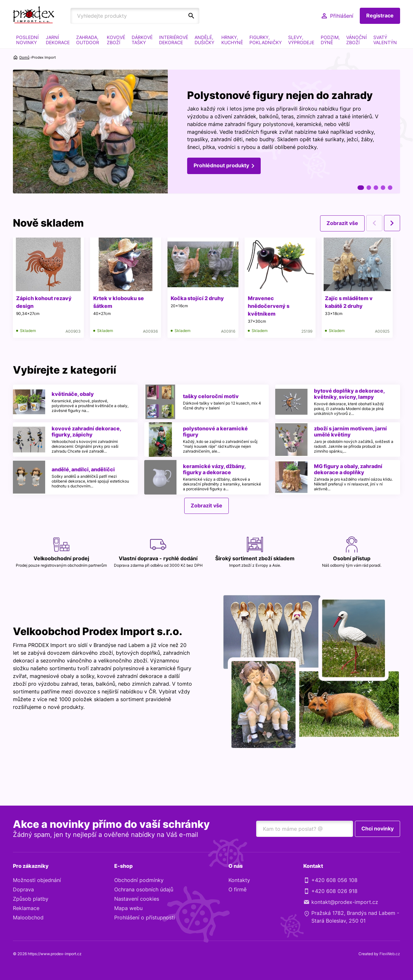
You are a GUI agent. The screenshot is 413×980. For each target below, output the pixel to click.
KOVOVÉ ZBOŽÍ (116, 39)
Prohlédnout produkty (221, 166)
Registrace (380, 16)
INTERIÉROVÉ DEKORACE (173, 39)
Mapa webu (128, 908)
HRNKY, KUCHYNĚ (232, 39)
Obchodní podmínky (139, 880)
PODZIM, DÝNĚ (330, 39)
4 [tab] (383, 187)
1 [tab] (361, 187)
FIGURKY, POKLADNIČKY (265, 39)
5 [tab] (390, 187)
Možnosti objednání (37, 880)
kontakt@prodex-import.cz (344, 902)
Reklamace (26, 908)
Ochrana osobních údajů (143, 890)
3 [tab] (376, 187)
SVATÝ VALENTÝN (385, 39)
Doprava (23, 890)
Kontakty (239, 880)
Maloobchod (28, 918)
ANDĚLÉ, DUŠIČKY (204, 39)
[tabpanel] (206, 132)
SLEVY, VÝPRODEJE (301, 39)
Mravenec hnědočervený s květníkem (269, 306)
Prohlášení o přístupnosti (144, 918)
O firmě (237, 890)
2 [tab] (369, 187)
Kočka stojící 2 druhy (197, 298)
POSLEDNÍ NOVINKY (27, 39)
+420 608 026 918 (334, 891)
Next (392, 223)
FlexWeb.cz (389, 954)
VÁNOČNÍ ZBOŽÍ (356, 39)
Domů (24, 57)
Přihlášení (341, 16)
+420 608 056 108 (334, 880)
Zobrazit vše (342, 223)
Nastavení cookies (136, 899)
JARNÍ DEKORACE (58, 39)
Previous (374, 223)
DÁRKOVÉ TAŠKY (142, 39)
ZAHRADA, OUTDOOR (87, 39)
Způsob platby (30, 899)
